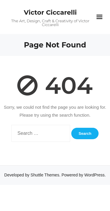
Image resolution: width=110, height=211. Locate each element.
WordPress (94, 175)
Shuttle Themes (45, 175)
